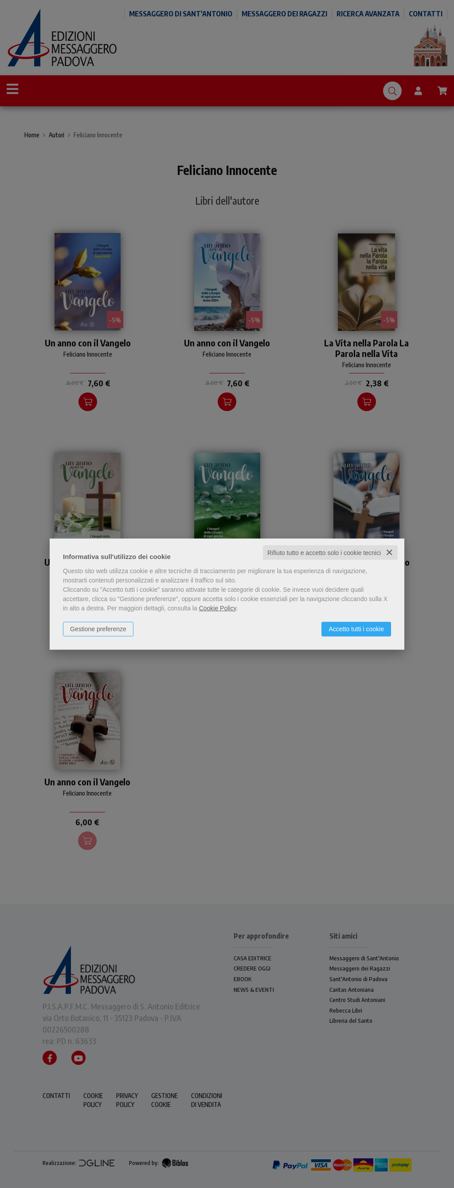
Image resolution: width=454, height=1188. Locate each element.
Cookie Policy (217, 607)
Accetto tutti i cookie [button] (356, 628)
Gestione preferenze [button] (98, 628)
